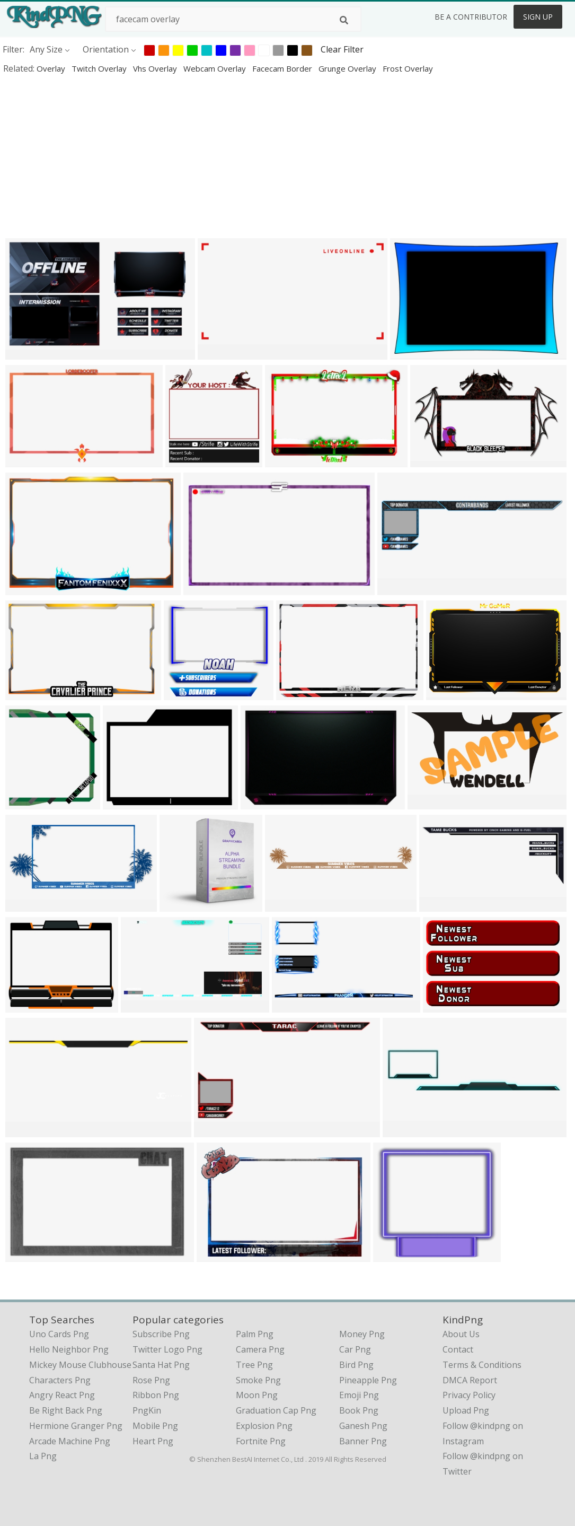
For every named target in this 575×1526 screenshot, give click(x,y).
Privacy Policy (469, 1395)
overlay (52, 68)
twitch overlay (100, 68)
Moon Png (257, 1395)
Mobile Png (155, 1426)
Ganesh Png (363, 1426)
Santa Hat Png (161, 1365)
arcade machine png (69, 1441)
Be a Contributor (471, 17)
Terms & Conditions (482, 1365)
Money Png (362, 1334)
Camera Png (260, 1349)
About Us (461, 1334)
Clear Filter (342, 49)
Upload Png (466, 1410)
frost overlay (408, 68)
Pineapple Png (368, 1380)
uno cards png (59, 1334)
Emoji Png (359, 1395)
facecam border (283, 68)
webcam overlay (215, 68)
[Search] (344, 20)
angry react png (62, 1395)
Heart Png (152, 1441)
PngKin (146, 1410)
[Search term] (233, 19)
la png (43, 1456)
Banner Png (363, 1441)
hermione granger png (75, 1426)
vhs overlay (156, 68)
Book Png (358, 1410)
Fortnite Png (261, 1441)
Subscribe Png (161, 1334)
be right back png (65, 1410)
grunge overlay (348, 68)
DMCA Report (470, 1380)
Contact (458, 1349)
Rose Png (151, 1380)
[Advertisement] (287, 156)
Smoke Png (258, 1380)
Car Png (355, 1349)
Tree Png (254, 1365)
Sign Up (538, 17)
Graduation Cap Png (276, 1410)
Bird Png (356, 1365)
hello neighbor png (69, 1349)
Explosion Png (264, 1426)
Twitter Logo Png (167, 1349)
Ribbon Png (155, 1395)
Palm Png (254, 1334)
